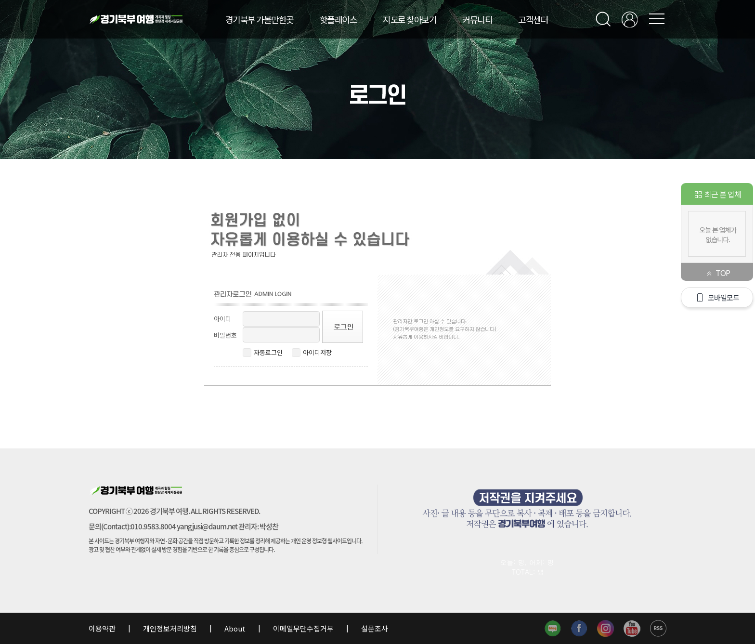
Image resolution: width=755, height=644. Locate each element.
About (235, 628)
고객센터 (533, 19)
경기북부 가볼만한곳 (259, 19)
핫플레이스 (338, 19)
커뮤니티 (477, 19)
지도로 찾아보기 (409, 19)
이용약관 (103, 628)
